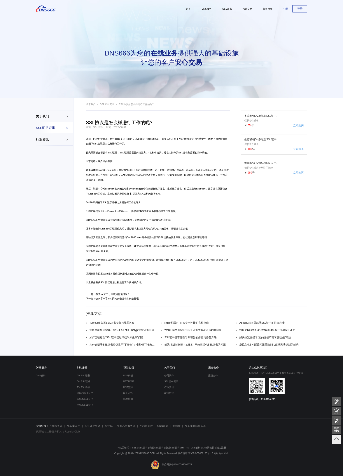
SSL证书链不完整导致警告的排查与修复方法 (190, 337)
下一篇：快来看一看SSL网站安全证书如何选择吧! (113, 298)
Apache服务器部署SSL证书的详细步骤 (262, 322)
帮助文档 (128, 367)
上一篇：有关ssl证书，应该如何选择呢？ (108, 294)
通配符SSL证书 (85, 393)
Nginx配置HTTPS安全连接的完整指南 (186, 322)
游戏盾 (176, 425)
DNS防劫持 (208, 447)
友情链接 (169, 393)
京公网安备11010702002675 (171, 464)
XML (226, 453)
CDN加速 (162, 425)
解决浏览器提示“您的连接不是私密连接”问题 (265, 337)
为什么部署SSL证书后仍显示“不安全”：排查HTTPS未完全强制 (123, 344)
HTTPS (185, 447)
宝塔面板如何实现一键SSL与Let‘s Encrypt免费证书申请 (121, 330)
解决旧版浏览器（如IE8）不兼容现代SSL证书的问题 (195, 344)
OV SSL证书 (83, 381)
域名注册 (128, 399)
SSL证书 (82, 367)
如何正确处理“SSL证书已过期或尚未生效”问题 (116, 337)
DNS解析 (41, 375)
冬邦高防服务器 (126, 425)
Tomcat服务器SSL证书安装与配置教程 (111, 322)
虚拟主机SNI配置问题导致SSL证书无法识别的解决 (269, 344)
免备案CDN (73, 425)
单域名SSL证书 (85, 404)
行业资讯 (42, 139)
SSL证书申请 (92, 425)
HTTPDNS (128, 381)
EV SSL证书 (83, 387)
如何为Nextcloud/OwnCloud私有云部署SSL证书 (267, 330)
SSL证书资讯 (45, 128)
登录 (300, 8)
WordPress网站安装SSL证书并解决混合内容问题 (193, 330)
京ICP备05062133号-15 (200, 453)
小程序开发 (146, 425)
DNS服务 (41, 367)
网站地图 (218, 453)
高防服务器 (56, 425)
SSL (134, 447)
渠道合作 (213, 367)
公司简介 (169, 375)
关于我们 (42, 116)
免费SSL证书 (156, 447)
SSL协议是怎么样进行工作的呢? (136, 104)
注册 (285, 8)
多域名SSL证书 (85, 399)
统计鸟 (109, 425)
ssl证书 (143, 138)
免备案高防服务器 (195, 425)
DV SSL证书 (83, 375)
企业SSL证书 (172, 447)
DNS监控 (128, 387)
